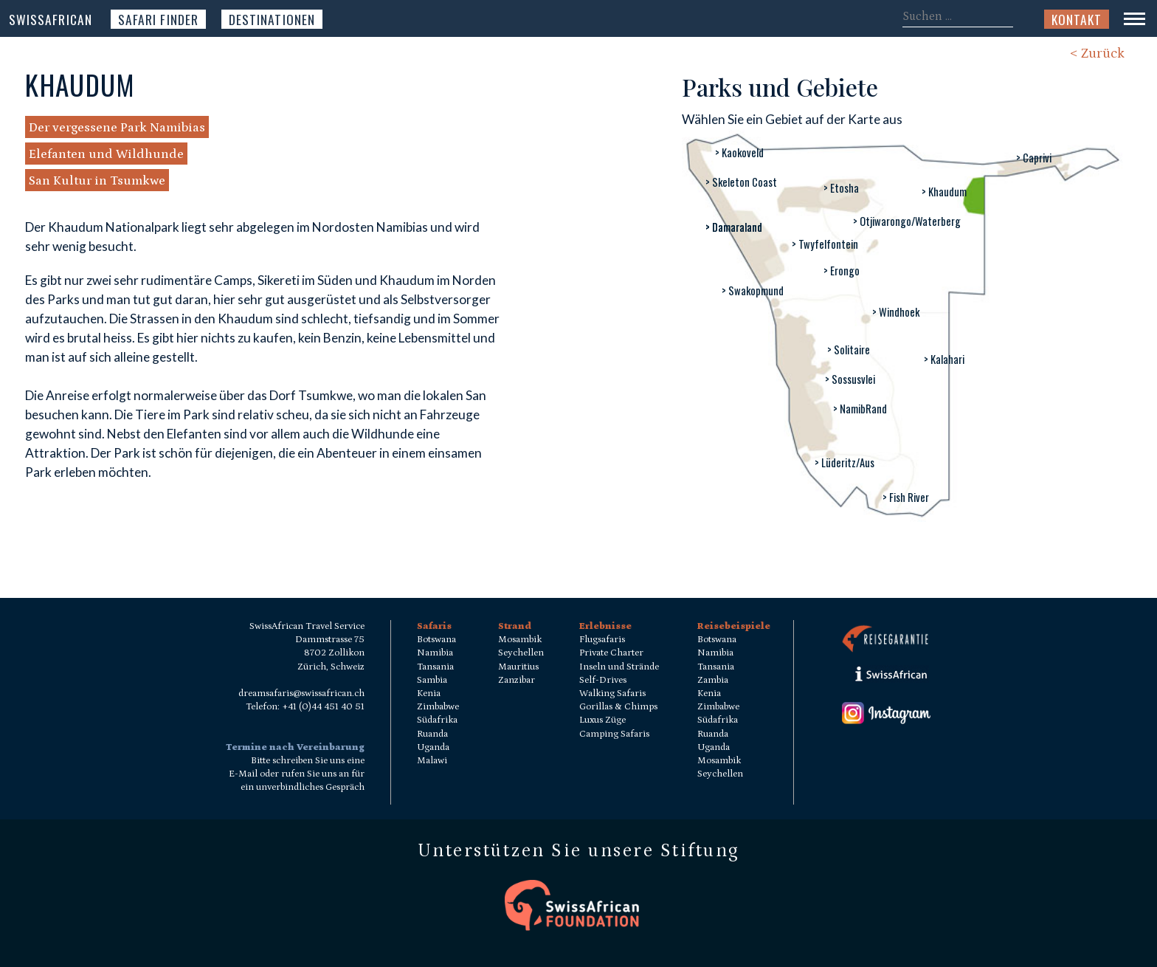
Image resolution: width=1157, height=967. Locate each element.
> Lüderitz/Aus (844, 462)
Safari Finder (158, 19)
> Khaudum (944, 191)
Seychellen (521, 652)
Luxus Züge (602, 720)
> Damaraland (733, 227)
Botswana (436, 639)
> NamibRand (860, 408)
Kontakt (1076, 19)
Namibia (435, 652)
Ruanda (432, 734)
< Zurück (1097, 53)
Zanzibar (516, 680)
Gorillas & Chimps (618, 706)
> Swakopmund (753, 290)
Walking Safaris (612, 693)
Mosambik (520, 639)
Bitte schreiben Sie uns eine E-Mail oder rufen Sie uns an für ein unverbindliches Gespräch (297, 774)
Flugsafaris (602, 639)
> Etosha (841, 188)
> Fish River (906, 497)
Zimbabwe (438, 706)
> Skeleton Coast (741, 182)
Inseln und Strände (619, 666)
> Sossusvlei (850, 379)
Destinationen (272, 19)
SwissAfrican (50, 19)
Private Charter (611, 652)
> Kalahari (944, 359)
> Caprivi (1033, 157)
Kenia (429, 693)
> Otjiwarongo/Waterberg (907, 221)
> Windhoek (895, 312)
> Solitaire (848, 349)
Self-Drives (602, 680)
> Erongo (841, 270)
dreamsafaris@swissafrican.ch (301, 693)
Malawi (432, 760)
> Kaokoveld (739, 152)
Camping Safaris (614, 734)
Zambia (712, 680)
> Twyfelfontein (825, 244)
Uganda (433, 747)
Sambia (432, 680)
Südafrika (437, 720)
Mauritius (518, 666)
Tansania (435, 666)
